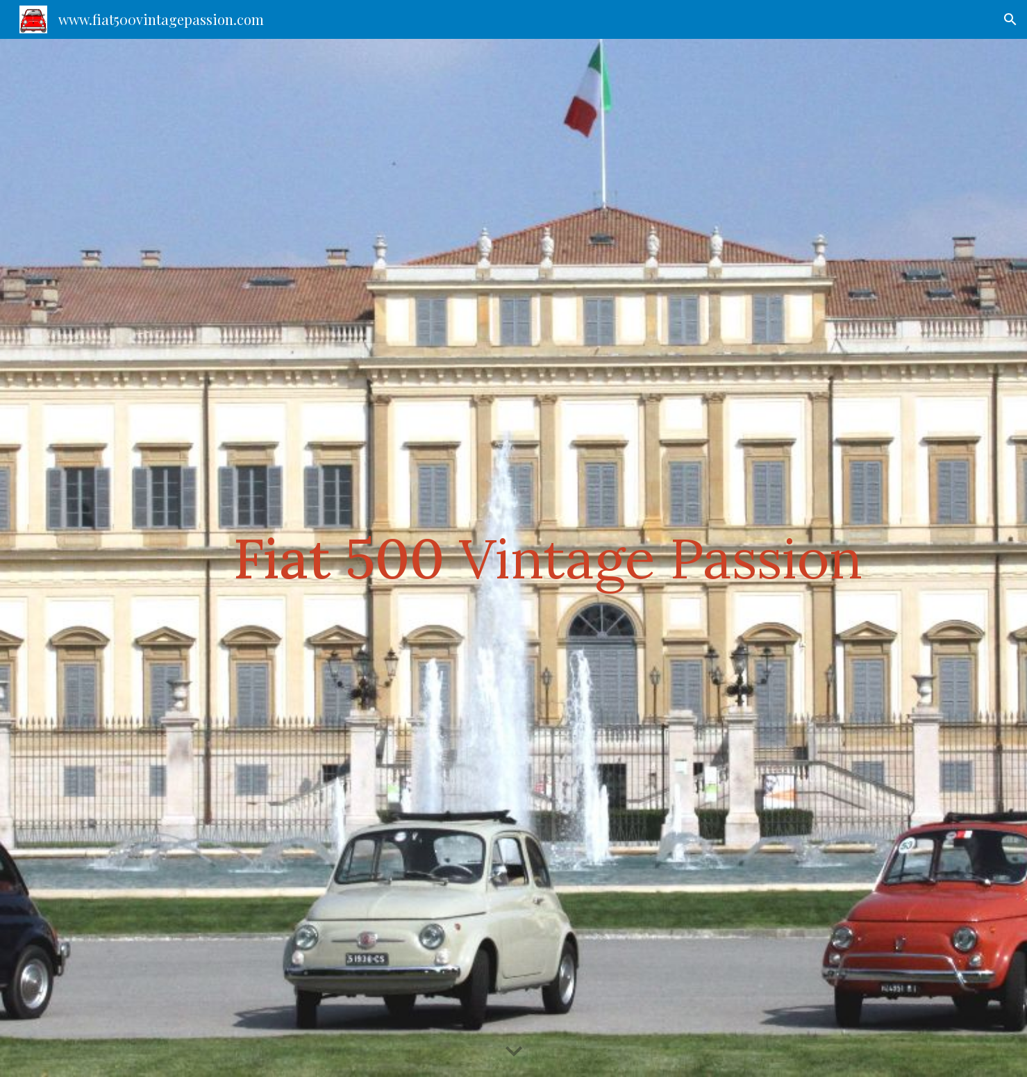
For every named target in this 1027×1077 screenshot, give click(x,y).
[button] (1010, 19)
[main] (548, 558)
